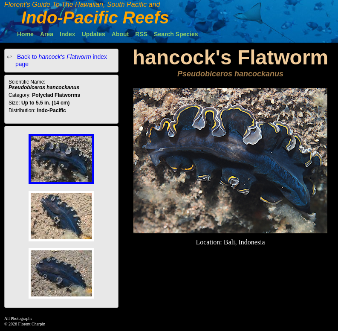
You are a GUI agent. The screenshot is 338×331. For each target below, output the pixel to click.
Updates (93, 34)
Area (46, 34)
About (120, 34)
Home (25, 34)
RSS (141, 34)
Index (67, 34)
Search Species (176, 34)
